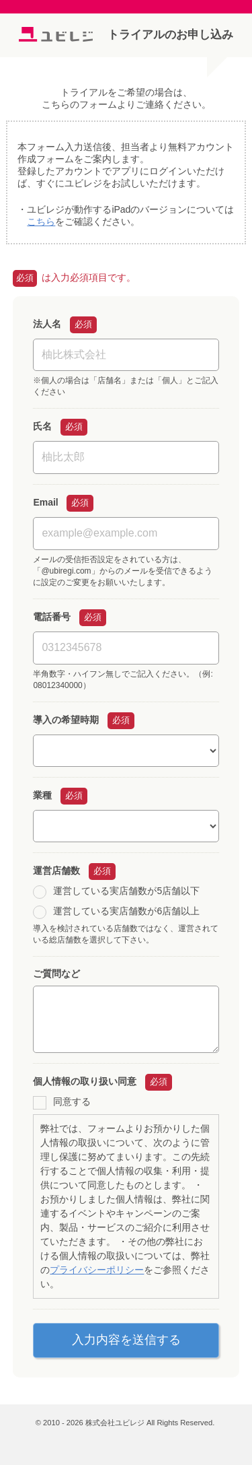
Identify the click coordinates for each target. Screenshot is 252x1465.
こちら (41, 221)
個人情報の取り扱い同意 (84, 1081)
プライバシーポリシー (97, 1269)
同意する (72, 1101)
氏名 (42, 426)
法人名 (47, 323)
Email (45, 502)
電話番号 (52, 616)
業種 (42, 795)
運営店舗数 (56, 870)
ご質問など (56, 973)
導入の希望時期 (66, 719)
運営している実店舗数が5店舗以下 (126, 890)
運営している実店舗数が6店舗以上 (126, 911)
